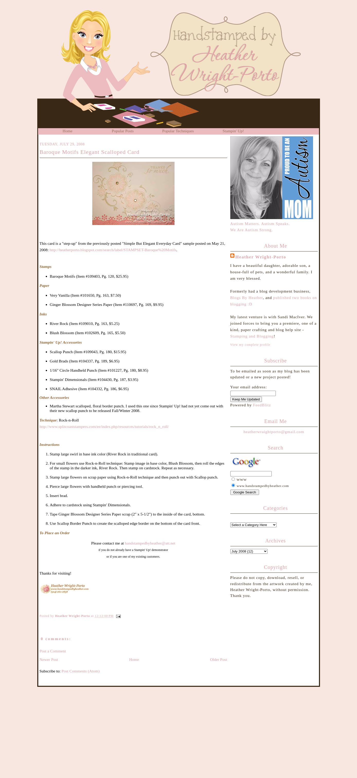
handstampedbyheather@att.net (150, 543)
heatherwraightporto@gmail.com (273, 431)
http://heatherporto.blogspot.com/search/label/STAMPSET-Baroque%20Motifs (113, 250)
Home (67, 131)
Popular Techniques (178, 131)
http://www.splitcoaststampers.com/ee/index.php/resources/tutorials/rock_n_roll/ (104, 426)
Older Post (218, 659)
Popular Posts (123, 131)
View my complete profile (250, 344)
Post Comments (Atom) (80, 671)
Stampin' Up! (233, 131)
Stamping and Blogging (252, 336)
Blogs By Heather (246, 297)
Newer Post (49, 659)
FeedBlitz (262, 405)
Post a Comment (53, 651)
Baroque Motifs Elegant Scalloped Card (90, 152)
